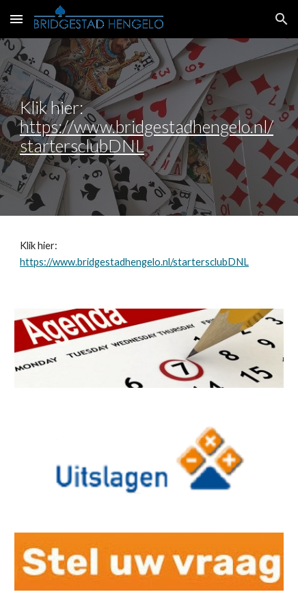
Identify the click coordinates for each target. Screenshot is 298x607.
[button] (16, 19)
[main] (149, 127)
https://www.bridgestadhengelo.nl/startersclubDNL (146, 136)
